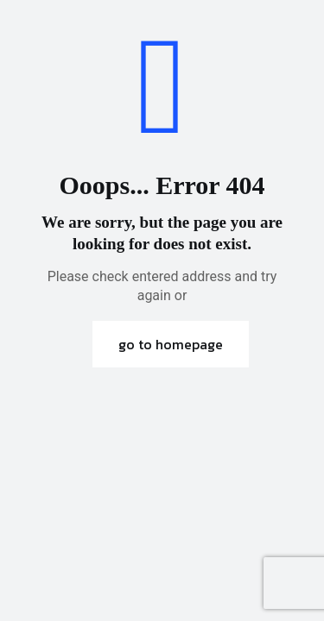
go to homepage (170, 344)
